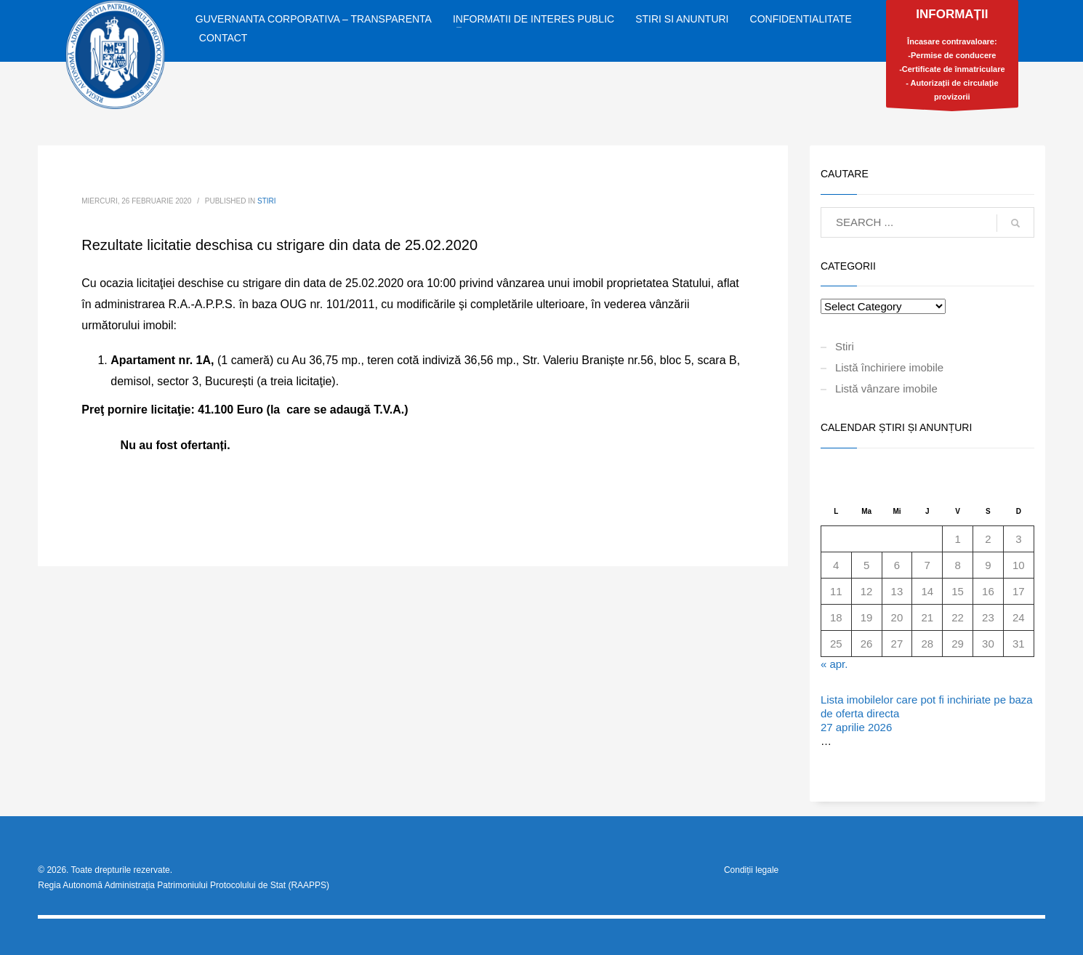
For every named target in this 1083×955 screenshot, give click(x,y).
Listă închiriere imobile (889, 367)
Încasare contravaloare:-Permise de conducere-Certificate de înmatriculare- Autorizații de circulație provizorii (952, 57)
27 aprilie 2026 (856, 727)
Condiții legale (751, 870)
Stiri (266, 201)
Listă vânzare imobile (886, 388)
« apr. (834, 664)
